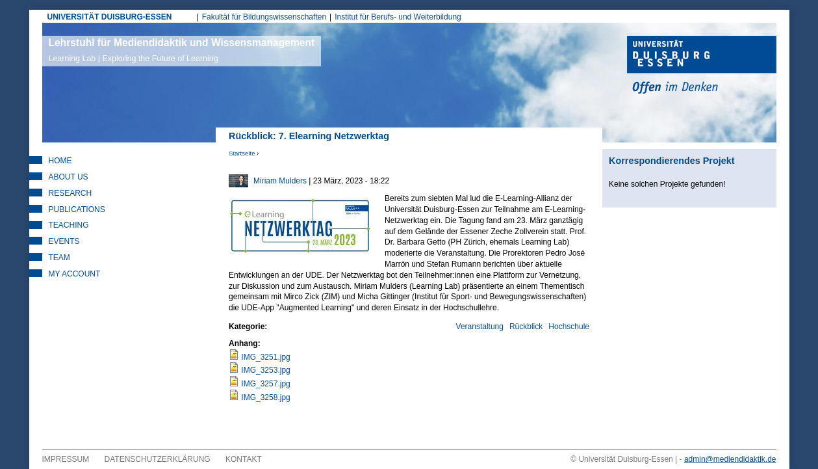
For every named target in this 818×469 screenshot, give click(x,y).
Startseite (242, 153)
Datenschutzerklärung (158, 459)
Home (60, 160)
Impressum (66, 459)
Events (64, 241)
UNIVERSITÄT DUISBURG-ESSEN (109, 16)
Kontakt (243, 459)
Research (70, 193)
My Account (75, 273)
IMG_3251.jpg (265, 357)
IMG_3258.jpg (265, 397)
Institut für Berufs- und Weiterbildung (398, 16)
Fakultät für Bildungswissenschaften (264, 16)
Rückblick (526, 326)
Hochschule (568, 326)
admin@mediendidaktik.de (730, 459)
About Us (68, 176)
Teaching (69, 225)
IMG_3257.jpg (265, 383)
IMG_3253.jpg (265, 370)
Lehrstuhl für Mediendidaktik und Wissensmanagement (182, 50)
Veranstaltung (480, 326)
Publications (77, 209)
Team (59, 257)
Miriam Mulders (280, 180)
